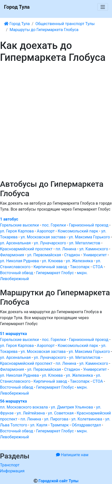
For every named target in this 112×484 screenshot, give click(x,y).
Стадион (72, 255)
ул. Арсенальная (15, 243)
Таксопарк (80, 266)
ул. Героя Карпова (17, 231)
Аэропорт (46, 231)
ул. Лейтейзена (31, 413)
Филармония (12, 255)
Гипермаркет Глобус (55, 272)
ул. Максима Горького (89, 237)
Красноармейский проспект (26, 249)
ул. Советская (60, 413)
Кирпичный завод (50, 266)
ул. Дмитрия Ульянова (72, 407)
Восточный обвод (16, 272)
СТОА (98, 266)
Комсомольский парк (78, 231)
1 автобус (9, 219)
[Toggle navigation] (102, 7)
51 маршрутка (13, 333)
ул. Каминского (93, 249)
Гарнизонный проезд (88, 225)
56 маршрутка (13, 401)
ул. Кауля (38, 425)
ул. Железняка (79, 261)
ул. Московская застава (43, 237)
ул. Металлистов (84, 243)
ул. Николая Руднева (19, 261)
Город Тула (17, 7)
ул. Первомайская (44, 255)
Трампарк (59, 425)
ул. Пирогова (56, 419)
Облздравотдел (86, 425)
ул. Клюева (52, 261)
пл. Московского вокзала (24, 407)
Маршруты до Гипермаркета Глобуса (44, 29)
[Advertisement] (56, 121)
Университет (95, 255)
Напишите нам (72, 454)
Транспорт (9, 465)
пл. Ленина (66, 249)
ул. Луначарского (50, 243)
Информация (12, 471)
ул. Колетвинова (86, 419)
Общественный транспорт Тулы (65, 23)
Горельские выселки (19, 225)
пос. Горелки (54, 225)
